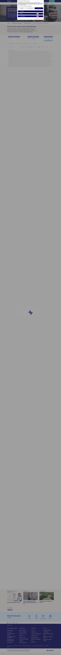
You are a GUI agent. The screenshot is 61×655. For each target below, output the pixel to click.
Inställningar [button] (21, 8)
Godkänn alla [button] (39, 8)
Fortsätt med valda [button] (30, 8)
